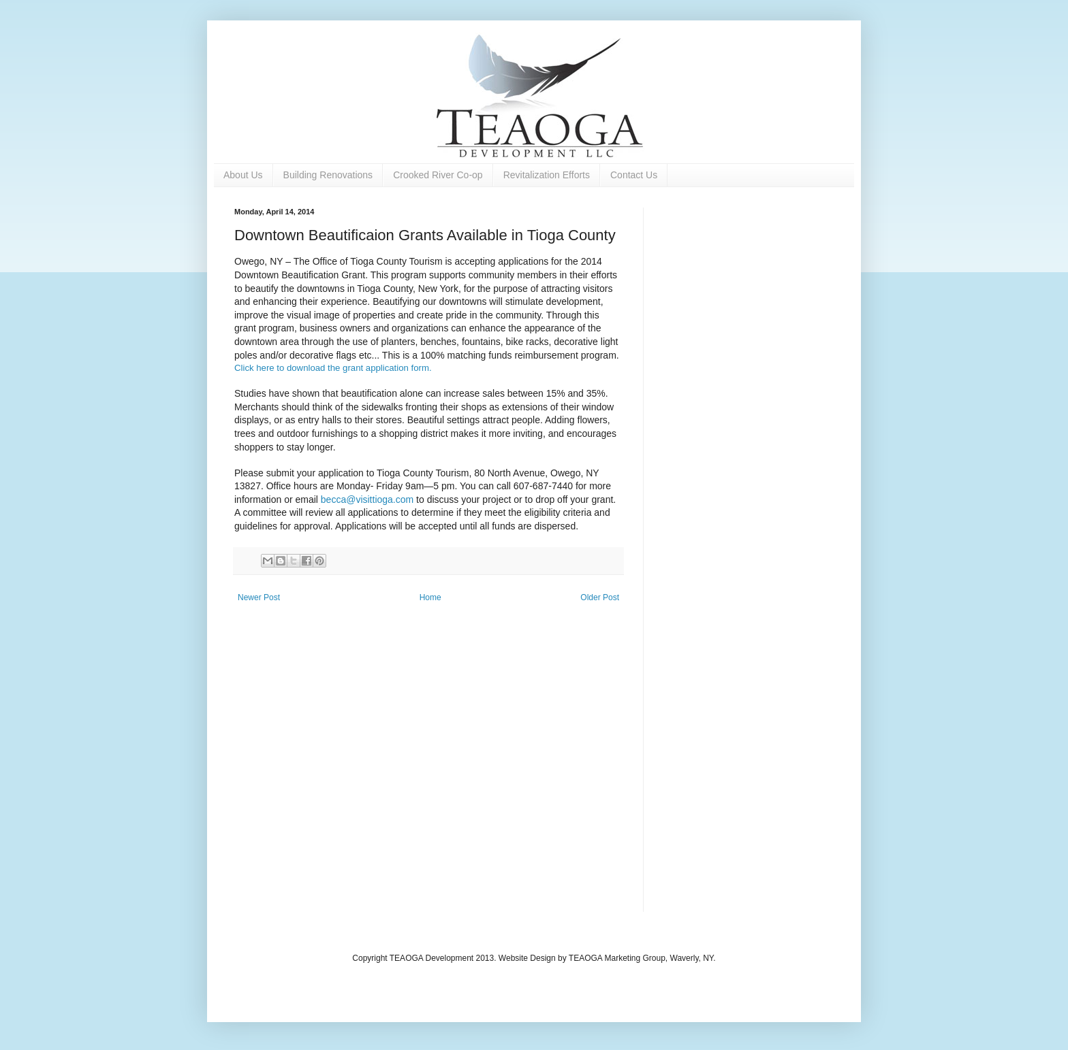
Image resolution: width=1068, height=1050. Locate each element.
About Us (243, 174)
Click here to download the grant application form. (333, 368)
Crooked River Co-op (438, 174)
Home (430, 597)
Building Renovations (328, 174)
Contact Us (633, 174)
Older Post (599, 597)
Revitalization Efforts (546, 174)
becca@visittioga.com (367, 499)
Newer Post (259, 597)
